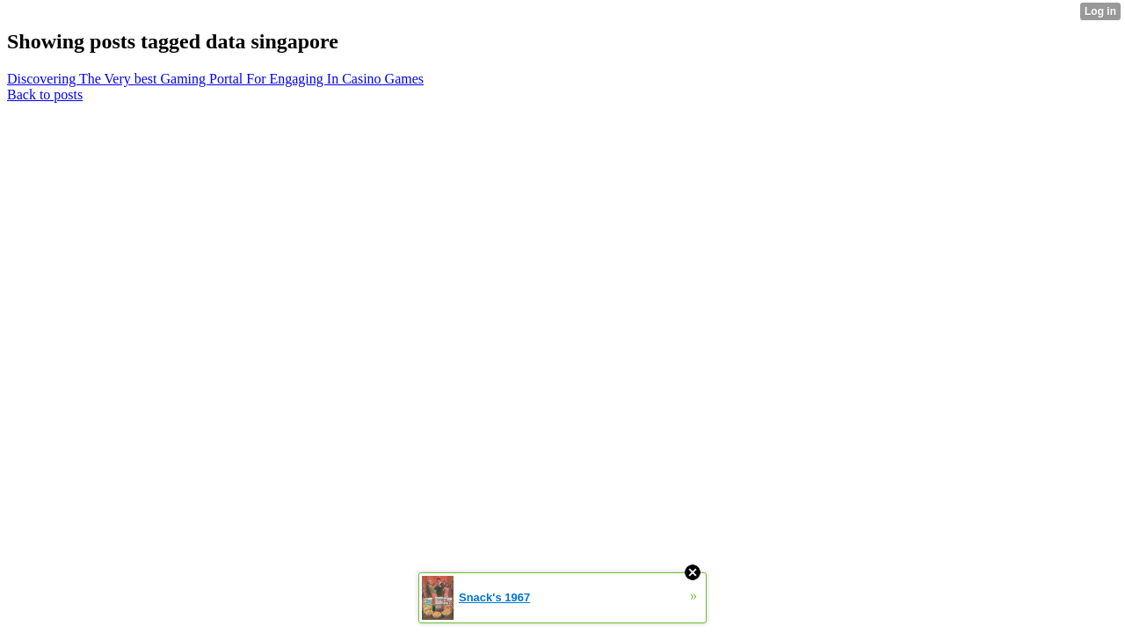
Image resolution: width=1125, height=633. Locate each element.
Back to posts (45, 94)
